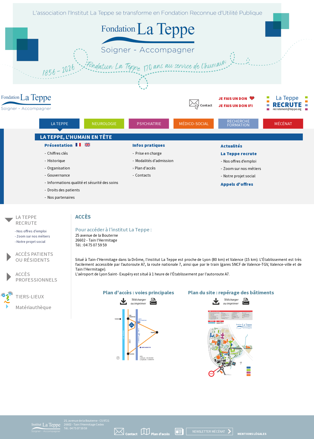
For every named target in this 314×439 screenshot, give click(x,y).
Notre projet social (239, 176)
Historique (56, 160)
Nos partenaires (61, 197)
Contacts (143, 175)
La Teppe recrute (239, 153)
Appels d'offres (237, 184)
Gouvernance (58, 175)
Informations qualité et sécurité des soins (82, 182)
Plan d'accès (145, 168)
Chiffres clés (57, 153)
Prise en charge (148, 153)
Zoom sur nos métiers (242, 168)
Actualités (231, 146)
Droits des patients (63, 190)
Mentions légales (251, 434)
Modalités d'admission (154, 160)
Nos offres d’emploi (239, 161)
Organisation (58, 168)
